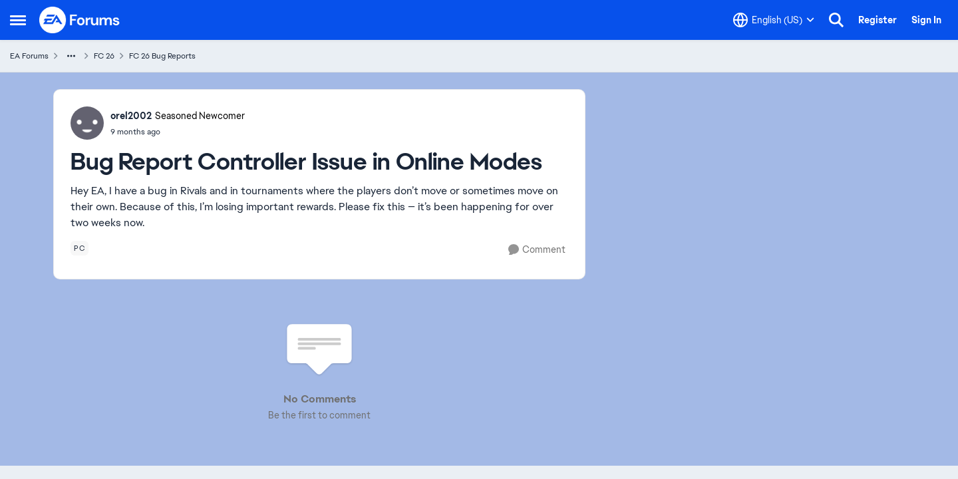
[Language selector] (773, 20)
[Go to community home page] (79, 20)
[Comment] (537, 250)
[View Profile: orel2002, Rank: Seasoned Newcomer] (87, 123)
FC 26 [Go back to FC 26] (104, 56)
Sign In (926, 20)
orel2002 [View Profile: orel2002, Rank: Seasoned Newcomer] (131, 116)
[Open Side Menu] (18, 20)
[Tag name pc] (79, 248)
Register (877, 20)
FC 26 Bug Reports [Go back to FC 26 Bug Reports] (162, 56)
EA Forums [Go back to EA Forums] (29, 56)
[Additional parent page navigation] (71, 56)
